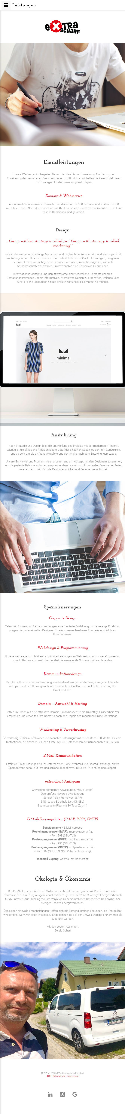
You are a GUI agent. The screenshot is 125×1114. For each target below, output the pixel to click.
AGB (49, 1076)
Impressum (72, 1076)
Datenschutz (59, 1076)
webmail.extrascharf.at (74, 859)
